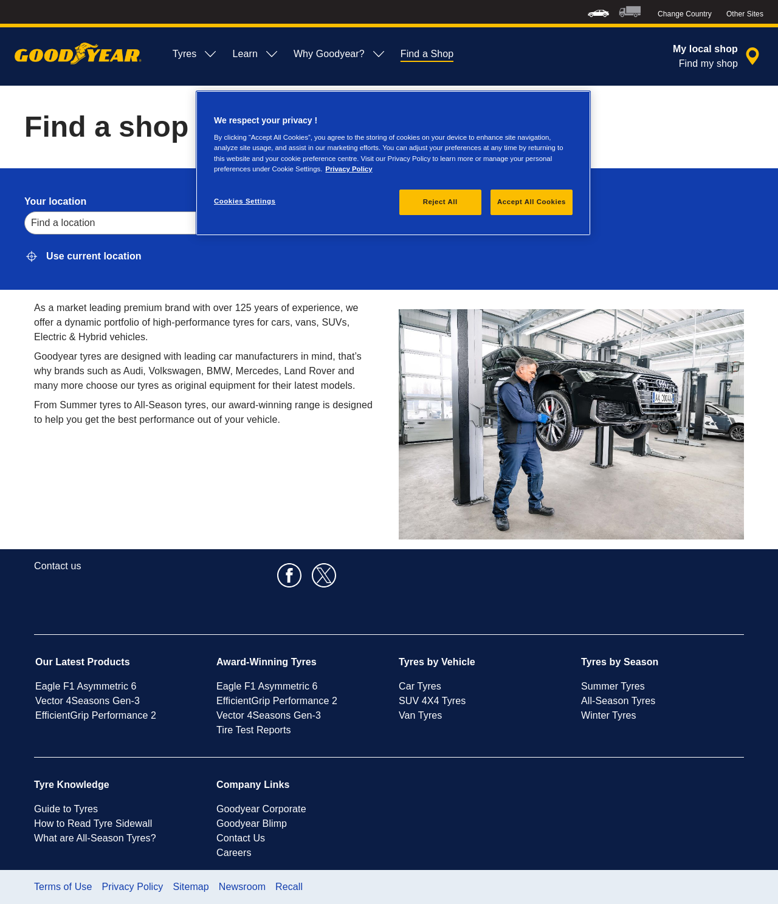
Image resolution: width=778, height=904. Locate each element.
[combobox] (32, 223)
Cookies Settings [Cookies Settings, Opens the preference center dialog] (244, 201)
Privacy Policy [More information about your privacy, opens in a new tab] (348, 169)
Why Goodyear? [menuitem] (340, 54)
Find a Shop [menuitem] (427, 54)
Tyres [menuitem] (195, 54)
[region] (393, 163)
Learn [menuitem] (255, 54)
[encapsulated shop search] (718, 56)
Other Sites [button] (744, 14)
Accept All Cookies (531, 201)
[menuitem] (598, 12)
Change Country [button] (685, 14)
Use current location (94, 256)
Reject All (440, 201)
